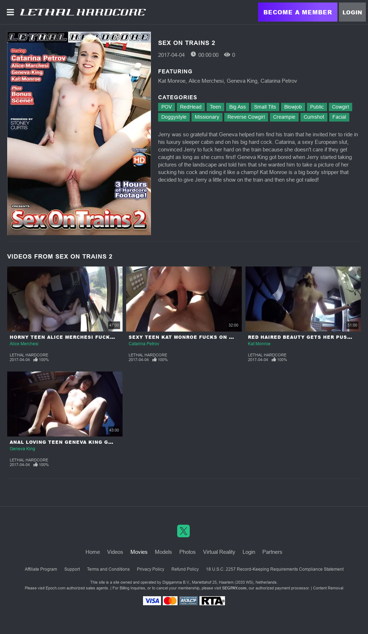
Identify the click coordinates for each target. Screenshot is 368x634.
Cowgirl (340, 107)
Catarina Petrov (279, 81)
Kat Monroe (171, 81)
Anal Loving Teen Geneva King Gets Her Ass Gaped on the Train (108, 442)
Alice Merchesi (206, 81)
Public (317, 107)
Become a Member (297, 12)
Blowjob (293, 107)
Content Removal (328, 588)
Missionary (207, 117)
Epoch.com (55, 588)
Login (352, 12)
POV (166, 107)
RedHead (191, 107)
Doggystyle (174, 117)
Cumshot (314, 117)
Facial (339, 117)
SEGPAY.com (234, 588)
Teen (215, 107)
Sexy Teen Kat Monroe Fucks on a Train (190, 337)
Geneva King (242, 81)
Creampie (284, 117)
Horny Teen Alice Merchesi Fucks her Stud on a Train (93, 337)
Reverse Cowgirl (246, 117)
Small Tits (265, 107)
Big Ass (237, 107)
